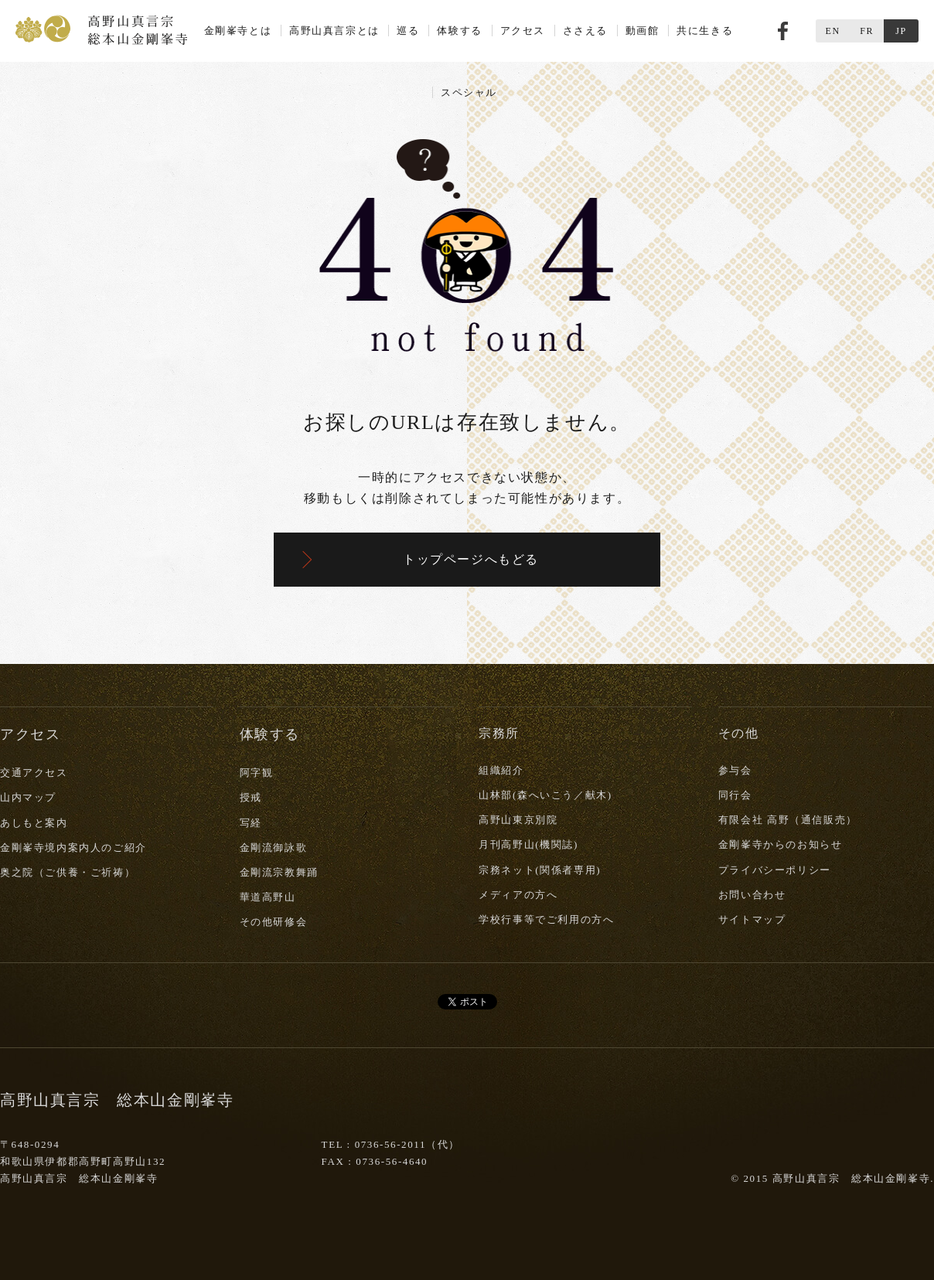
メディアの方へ (518, 894)
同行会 (735, 795)
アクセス (522, 30)
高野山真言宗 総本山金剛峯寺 (101, 29)
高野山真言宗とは (334, 30)
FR (867, 31)
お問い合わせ (752, 894)
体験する (459, 30)
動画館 (643, 30)
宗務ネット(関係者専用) (540, 870)
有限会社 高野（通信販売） (787, 820)
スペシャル (469, 92)
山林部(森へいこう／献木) (545, 795)
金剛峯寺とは (238, 30)
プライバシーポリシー (774, 870)
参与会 (735, 770)
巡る (408, 30)
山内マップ (28, 797)
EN (832, 31)
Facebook (783, 31)
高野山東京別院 (518, 820)
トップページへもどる (471, 559)
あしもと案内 (34, 823)
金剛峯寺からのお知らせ (780, 844)
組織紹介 (501, 770)
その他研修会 (274, 922)
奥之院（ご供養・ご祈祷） (67, 872)
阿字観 (257, 772)
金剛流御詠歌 (274, 847)
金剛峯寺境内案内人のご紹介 (73, 847)
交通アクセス (34, 772)
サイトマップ (752, 919)
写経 (251, 823)
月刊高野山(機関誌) (528, 844)
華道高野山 (268, 897)
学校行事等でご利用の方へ (546, 919)
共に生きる (705, 30)
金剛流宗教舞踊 (279, 872)
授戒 (251, 797)
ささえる (585, 30)
